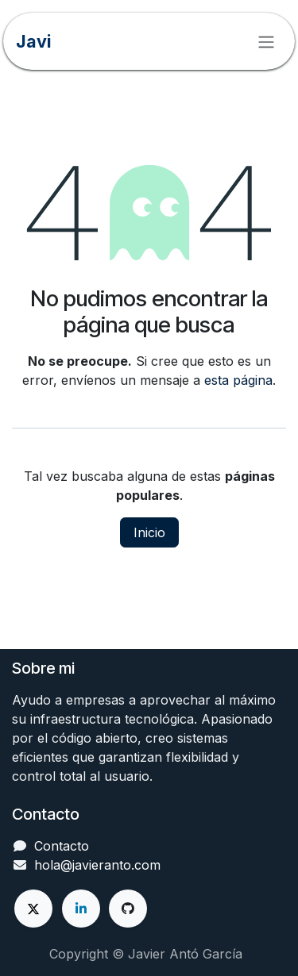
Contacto (61, 846)
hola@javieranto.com (97, 865)
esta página (238, 380)
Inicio (149, 532)
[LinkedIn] (81, 909)
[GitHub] (128, 909)
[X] (33, 909)
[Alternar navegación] (266, 41)
